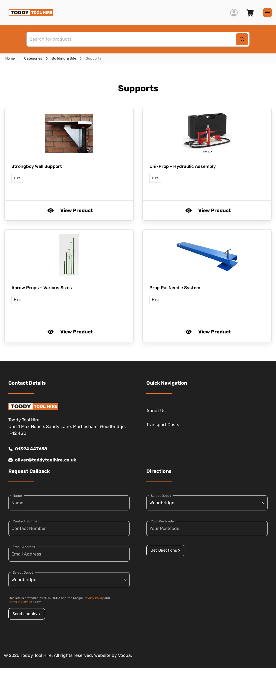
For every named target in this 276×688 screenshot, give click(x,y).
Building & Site (64, 58)
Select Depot (23, 572)
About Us (155, 410)
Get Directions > (165, 550)
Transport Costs (162, 424)
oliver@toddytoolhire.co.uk (42, 460)
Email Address (24, 547)
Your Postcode (162, 521)
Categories (33, 58)
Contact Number (26, 521)
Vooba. (125, 655)
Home (10, 58)
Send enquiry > (26, 613)
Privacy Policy (94, 598)
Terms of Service (20, 602)
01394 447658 (27, 449)
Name (17, 496)
